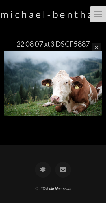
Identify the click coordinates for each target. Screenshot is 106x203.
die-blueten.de (60, 188)
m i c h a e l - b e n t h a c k (53, 14)
